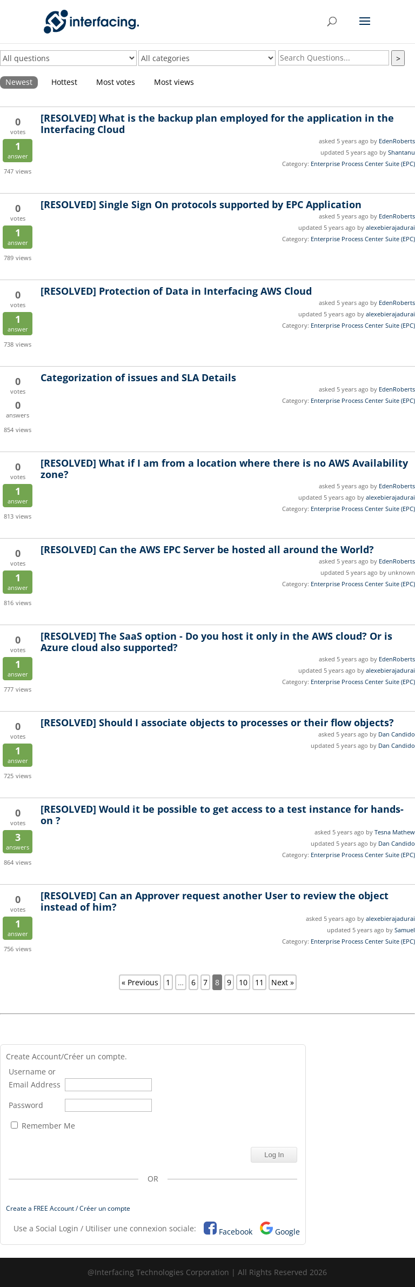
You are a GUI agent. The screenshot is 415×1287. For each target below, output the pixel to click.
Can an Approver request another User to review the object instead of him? (215, 901)
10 (243, 982)
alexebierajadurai (390, 227)
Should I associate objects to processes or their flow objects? (217, 722)
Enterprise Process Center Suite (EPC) (363, 164)
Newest (18, 82)
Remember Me (43, 1125)
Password (26, 1105)
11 (259, 982)
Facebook (235, 1231)
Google (287, 1231)
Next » (282, 982)
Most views (174, 82)
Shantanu (401, 152)
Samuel (404, 930)
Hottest (64, 82)
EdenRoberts (397, 141)
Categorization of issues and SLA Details (138, 377)
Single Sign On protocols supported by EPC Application (201, 204)
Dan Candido (396, 734)
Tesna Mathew (394, 832)
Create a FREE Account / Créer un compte (68, 1208)
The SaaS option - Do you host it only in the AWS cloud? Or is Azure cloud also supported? (216, 641)
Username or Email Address (35, 1078)
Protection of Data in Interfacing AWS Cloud (176, 290)
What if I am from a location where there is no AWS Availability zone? (224, 468)
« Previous (140, 982)
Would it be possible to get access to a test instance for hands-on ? (222, 814)
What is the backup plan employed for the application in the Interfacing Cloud (217, 123)
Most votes (115, 82)
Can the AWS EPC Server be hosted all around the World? (207, 549)
